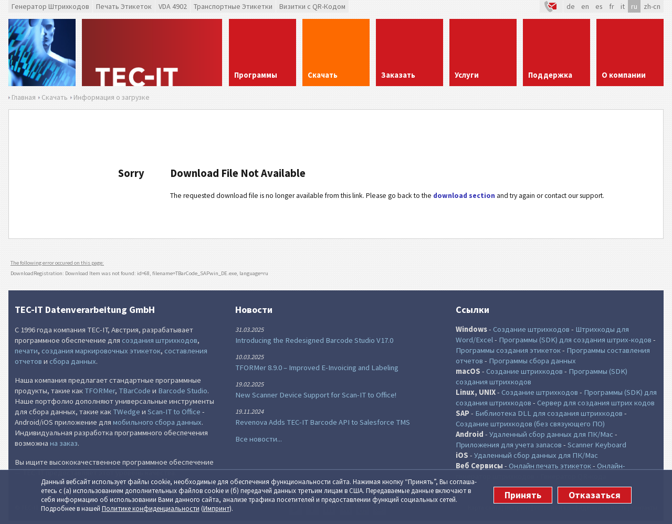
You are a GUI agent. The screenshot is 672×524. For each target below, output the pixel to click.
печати (26, 350)
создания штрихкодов (159, 340)
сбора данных (72, 361)
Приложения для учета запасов (509, 444)
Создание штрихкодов (531, 329)
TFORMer (100, 390)
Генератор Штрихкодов (50, 6)
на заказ (64, 443)
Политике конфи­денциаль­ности (151, 508)
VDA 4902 (173, 6)
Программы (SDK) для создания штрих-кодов (575, 339)
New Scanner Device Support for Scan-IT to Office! (315, 395)
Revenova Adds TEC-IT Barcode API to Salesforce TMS (322, 422)
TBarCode (135, 390)
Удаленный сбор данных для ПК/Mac (551, 434)
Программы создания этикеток (508, 350)
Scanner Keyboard (597, 444)
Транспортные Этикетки (233, 6)
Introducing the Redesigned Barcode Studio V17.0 (314, 340)
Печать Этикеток (124, 6)
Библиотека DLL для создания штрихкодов (549, 413)
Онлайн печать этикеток (550, 465)
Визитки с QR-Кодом (312, 6)
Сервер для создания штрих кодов (596, 402)
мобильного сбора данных (157, 422)
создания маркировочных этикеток (101, 350)
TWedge (126, 411)
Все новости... (258, 439)
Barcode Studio (182, 390)
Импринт (216, 508)
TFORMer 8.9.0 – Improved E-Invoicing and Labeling (316, 367)
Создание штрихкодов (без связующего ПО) (530, 423)
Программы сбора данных (532, 360)
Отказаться (595, 495)
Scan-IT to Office (174, 411)
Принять (523, 495)
